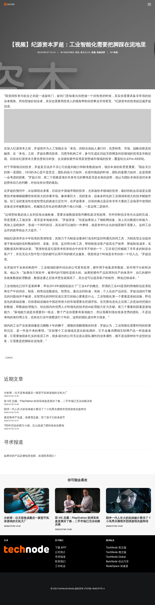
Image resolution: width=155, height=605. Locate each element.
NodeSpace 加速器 (117, 566)
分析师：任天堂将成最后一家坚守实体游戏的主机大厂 (36, 392)
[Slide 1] (76, 539)
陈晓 (116, 52)
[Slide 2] (79, 539)
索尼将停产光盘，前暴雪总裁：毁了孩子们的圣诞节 (34, 417)
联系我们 (49, 455)
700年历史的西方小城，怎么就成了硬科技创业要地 (34, 425)
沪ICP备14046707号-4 (94, 588)
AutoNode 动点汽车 (117, 561)
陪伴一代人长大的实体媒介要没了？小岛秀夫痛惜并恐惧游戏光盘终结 (45, 409)
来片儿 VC (85, 52)
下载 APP (60, 547)
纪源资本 (9, 358)
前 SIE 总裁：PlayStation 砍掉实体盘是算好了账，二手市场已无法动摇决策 (48, 401)
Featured (68, 52)
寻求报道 (60, 556)
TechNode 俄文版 (116, 552)
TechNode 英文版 (116, 547)
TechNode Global (116, 556)
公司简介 (60, 552)
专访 (77, 52)
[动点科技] (9, 4)
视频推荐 (101, 52)
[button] (149, 4)
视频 (93, 52)
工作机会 (60, 566)
